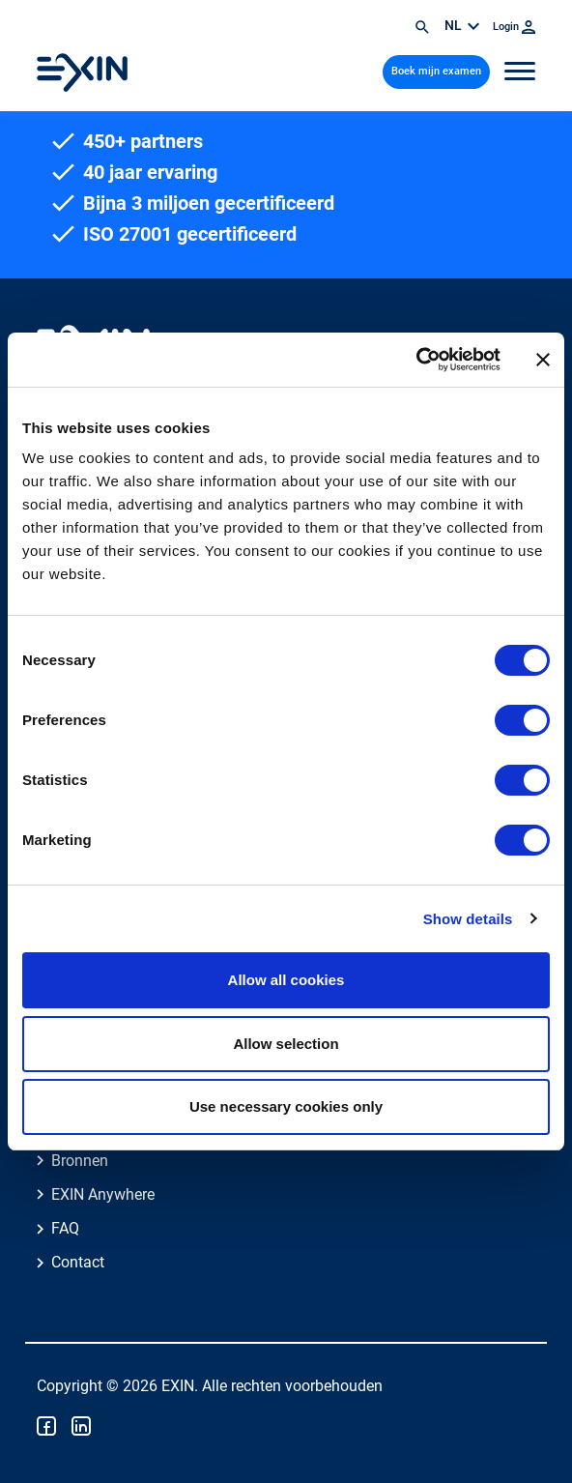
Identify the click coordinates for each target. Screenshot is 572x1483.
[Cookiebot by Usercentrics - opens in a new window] (415, 359)
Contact (77, 1262)
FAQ (65, 1228)
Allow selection (285, 1043)
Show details (468, 919)
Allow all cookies (286, 980)
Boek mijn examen (436, 71)
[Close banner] (543, 359)
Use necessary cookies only (286, 1106)
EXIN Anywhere (103, 1194)
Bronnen (79, 1160)
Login (514, 26)
